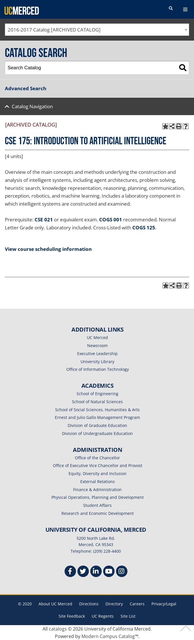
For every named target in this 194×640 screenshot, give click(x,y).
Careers (137, 603)
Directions (89, 603)
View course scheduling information (48, 249)
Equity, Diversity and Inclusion (98, 473)
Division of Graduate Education (97, 425)
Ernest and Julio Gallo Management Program (97, 417)
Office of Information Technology (97, 369)
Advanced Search (25, 88)
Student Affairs (97, 505)
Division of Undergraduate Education (97, 433)
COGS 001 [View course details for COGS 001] (110, 219)
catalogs (58, 629)
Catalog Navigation (32, 106)
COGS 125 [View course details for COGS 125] (143, 227)
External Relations (97, 481)
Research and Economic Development (97, 513)
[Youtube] (108, 572)
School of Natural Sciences (97, 401)
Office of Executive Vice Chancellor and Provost (97, 465)
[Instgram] (121, 572)
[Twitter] (83, 572)
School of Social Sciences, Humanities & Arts (97, 409)
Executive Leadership (97, 353)
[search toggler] (171, 8)
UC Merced (97, 337)
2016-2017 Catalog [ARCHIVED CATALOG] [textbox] (54, 29)
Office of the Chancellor (97, 457)
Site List (128, 616)
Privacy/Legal (163, 603)
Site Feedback (72, 616)
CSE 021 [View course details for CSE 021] (44, 219)
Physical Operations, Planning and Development (97, 497)
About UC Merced (55, 603)
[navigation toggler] (185, 9)
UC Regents (103, 616)
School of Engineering (97, 393)
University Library (97, 361)
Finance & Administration (97, 489)
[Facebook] (70, 572)
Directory (114, 603)
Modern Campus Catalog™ (109, 636)
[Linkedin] (96, 572)
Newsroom (97, 345)
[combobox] (97, 29)
